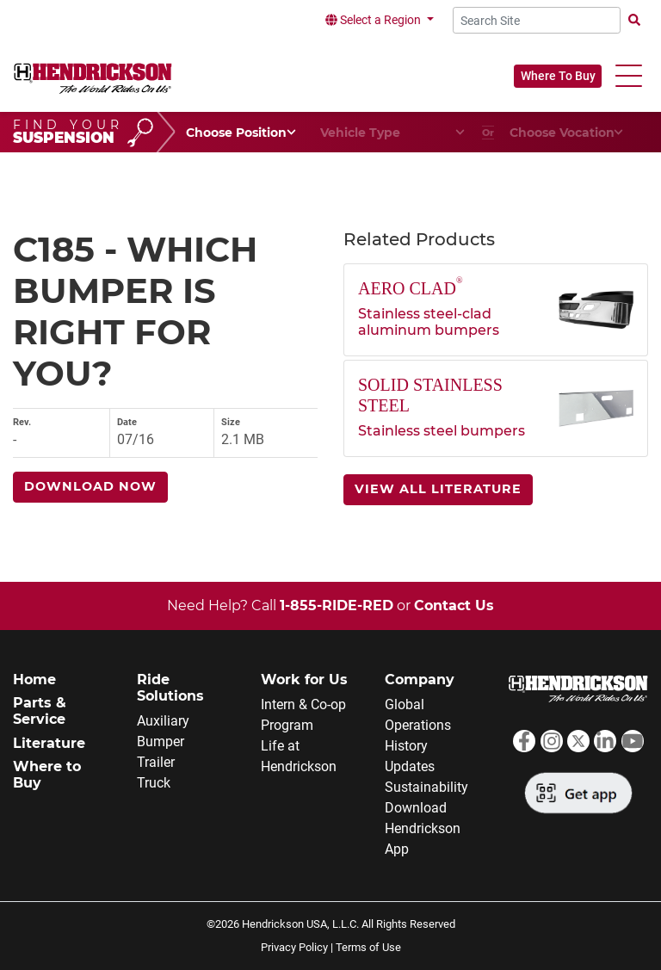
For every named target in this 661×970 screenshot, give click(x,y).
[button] (628, 76)
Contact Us (454, 605)
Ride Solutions (170, 687)
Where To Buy (558, 76)
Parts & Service (39, 711)
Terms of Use (368, 947)
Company (419, 679)
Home (34, 679)
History (406, 746)
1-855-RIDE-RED (336, 605)
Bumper (160, 741)
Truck (153, 783)
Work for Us (304, 679)
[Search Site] (537, 20)
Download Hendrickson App (422, 828)
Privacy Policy (294, 947)
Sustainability (426, 787)
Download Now (90, 486)
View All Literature (438, 489)
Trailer (156, 762)
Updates (410, 766)
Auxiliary (163, 721)
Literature (49, 743)
